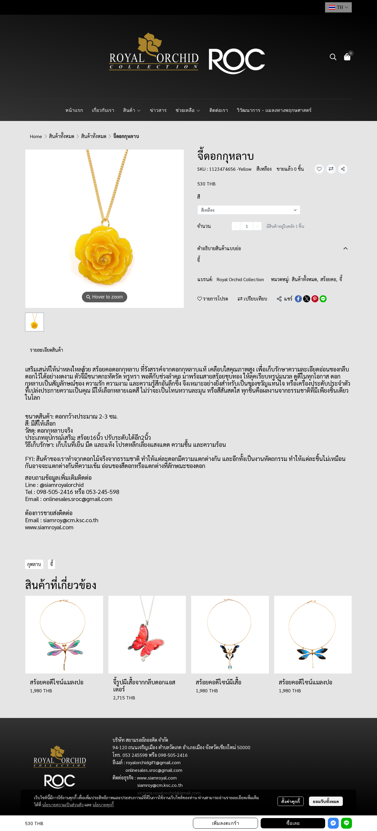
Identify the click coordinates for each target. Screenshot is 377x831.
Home (36, 136)
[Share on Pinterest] (314, 298)
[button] (338, 7)
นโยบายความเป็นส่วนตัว (63, 804)
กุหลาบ (34, 564)
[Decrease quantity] (236, 226)
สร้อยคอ (328, 279)
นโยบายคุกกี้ (103, 804)
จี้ (341, 279)
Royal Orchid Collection (240, 279)
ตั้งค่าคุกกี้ (290, 801)
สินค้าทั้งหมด (61, 136)
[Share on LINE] (323, 298)
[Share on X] (306, 298)
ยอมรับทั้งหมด (326, 801)
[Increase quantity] (257, 226)
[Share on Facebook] (298, 298)
